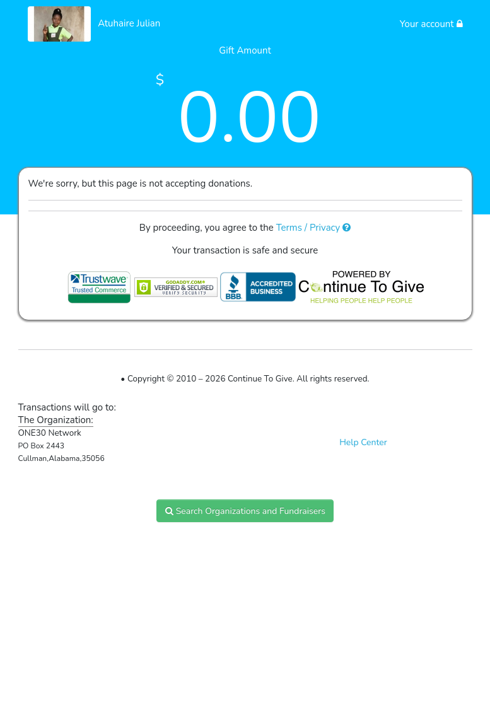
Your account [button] (431, 24)
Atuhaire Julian (129, 23)
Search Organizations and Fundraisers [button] (245, 511)
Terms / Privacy (313, 227)
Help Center (363, 442)
